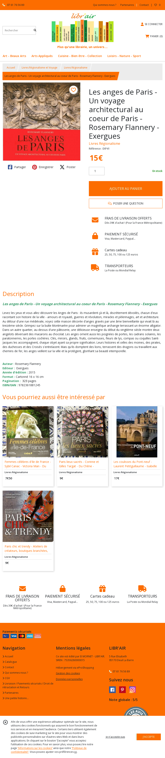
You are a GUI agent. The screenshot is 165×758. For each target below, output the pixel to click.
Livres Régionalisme (75, 67)
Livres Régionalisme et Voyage (39, 67)
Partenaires (10, 693)
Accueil (11, 67)
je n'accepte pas (115, 737)
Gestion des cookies (68, 673)
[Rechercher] (35, 30)
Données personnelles (69, 679)
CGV (6, 678)
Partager (17, 167)
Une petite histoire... (16, 698)
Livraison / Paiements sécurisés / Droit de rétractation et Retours (28, 685)
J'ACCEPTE (149, 737)
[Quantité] (97, 171)
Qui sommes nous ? (15, 672)
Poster (68, 167)
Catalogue (10, 662)
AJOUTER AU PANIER (126, 188)
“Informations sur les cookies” (35, 748)
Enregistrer (42, 167)
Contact (144, 5)
